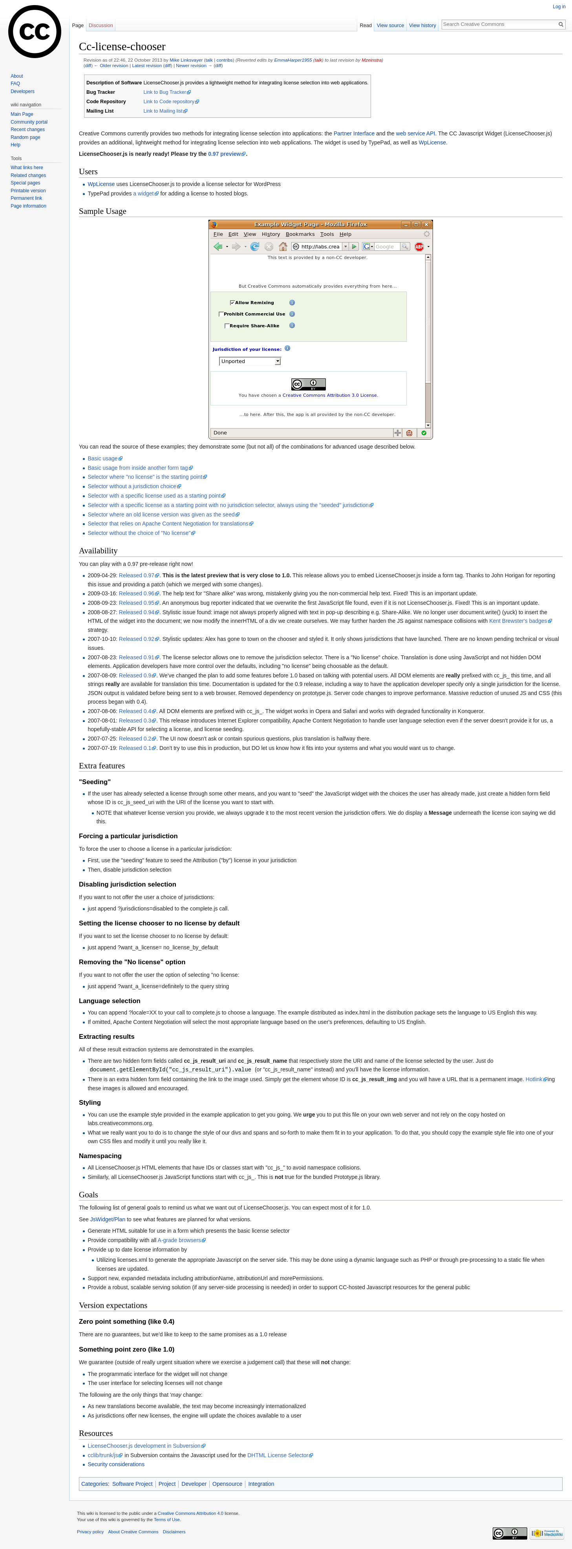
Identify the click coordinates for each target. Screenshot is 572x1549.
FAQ (15, 83)
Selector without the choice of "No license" (139, 533)
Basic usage (102, 458)
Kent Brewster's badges (518, 621)
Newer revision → (194, 65)
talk (209, 59)
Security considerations (116, 1464)
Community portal (29, 122)
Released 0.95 (136, 603)
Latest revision (147, 65)
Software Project (132, 1483)
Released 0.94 (136, 612)
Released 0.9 (135, 675)
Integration (261, 1483)
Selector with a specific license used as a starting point (154, 496)
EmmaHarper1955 (293, 59)
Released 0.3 (135, 720)
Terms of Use (167, 1519)
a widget (143, 193)
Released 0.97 (136, 575)
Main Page (22, 114)
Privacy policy (90, 1531)
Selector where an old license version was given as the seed (161, 514)
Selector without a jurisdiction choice (132, 486)
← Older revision (111, 65)
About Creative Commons (133, 1531)
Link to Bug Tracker (164, 92)
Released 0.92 (136, 639)
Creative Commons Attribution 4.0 (190, 1513)
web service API (415, 133)
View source (390, 25)
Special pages (25, 183)
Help (15, 145)
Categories (94, 1483)
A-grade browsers (179, 1240)
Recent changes (28, 129)
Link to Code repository (168, 101)
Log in (559, 6)
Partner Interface (354, 133)
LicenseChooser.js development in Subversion (144, 1445)
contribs (225, 59)
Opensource (227, 1483)
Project (167, 1483)
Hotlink (534, 1079)
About (17, 76)
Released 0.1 (135, 748)
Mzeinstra (372, 59)
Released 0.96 (136, 593)
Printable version (28, 190)
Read (366, 25)
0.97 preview (224, 154)
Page (78, 25)
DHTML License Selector (277, 1455)
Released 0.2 (135, 738)
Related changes (28, 175)
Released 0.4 (135, 711)
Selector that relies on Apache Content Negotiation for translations (168, 523)
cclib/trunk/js (103, 1455)
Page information (28, 206)
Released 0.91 (136, 657)
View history (422, 25)
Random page (25, 137)
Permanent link (26, 198)
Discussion (101, 25)
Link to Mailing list (162, 111)
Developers (23, 91)
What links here (27, 167)
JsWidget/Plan (107, 1219)
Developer (194, 1483)
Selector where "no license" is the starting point (145, 477)
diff (88, 65)
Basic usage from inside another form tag (138, 468)
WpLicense (432, 142)
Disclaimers (174, 1531)
